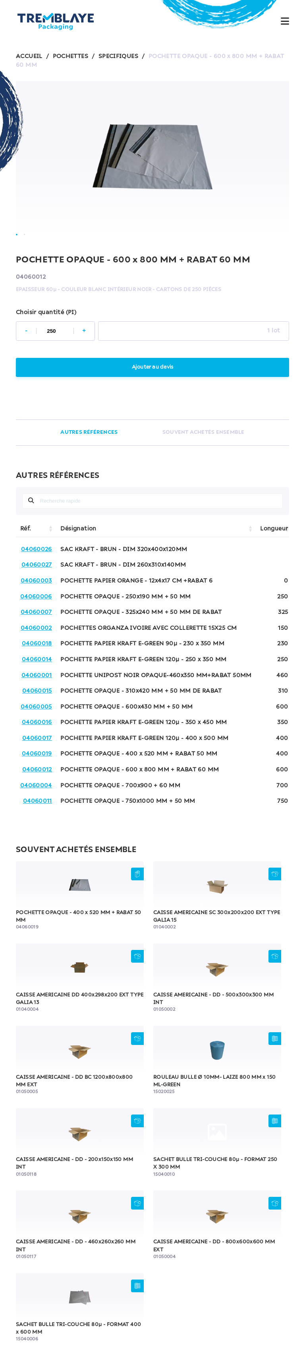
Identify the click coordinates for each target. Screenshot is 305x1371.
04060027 (36, 588)
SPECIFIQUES (118, 56)
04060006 (36, 619)
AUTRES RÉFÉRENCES (89, 455)
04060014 (37, 682)
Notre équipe (152, 1267)
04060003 (36, 603)
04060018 (37, 667)
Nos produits (152, 1249)
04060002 (36, 651)
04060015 (37, 714)
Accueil (153, 1230)
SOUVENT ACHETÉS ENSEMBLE (203, 455)
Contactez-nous (152, 1286)
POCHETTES (70, 56)
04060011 (37, 824)
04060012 (37, 793)
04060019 (37, 777)
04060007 (36, 635)
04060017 (37, 761)
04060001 (36, 698)
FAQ (152, 1305)
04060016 (37, 745)
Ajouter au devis (152, 390)
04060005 (36, 729)
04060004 (36, 808)
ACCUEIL (29, 56)
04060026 (36, 572)
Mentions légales (109, 1325)
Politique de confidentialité (180, 1325)
